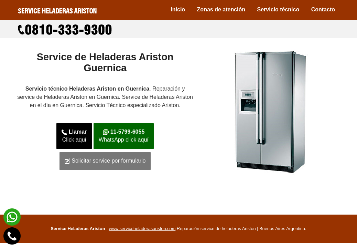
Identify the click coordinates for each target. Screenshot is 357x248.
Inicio (178, 9)
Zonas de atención (221, 9)
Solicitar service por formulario (105, 161)
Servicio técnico (278, 9)
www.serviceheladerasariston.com (142, 228)
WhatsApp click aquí (124, 136)
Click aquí (74, 136)
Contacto (323, 9)
